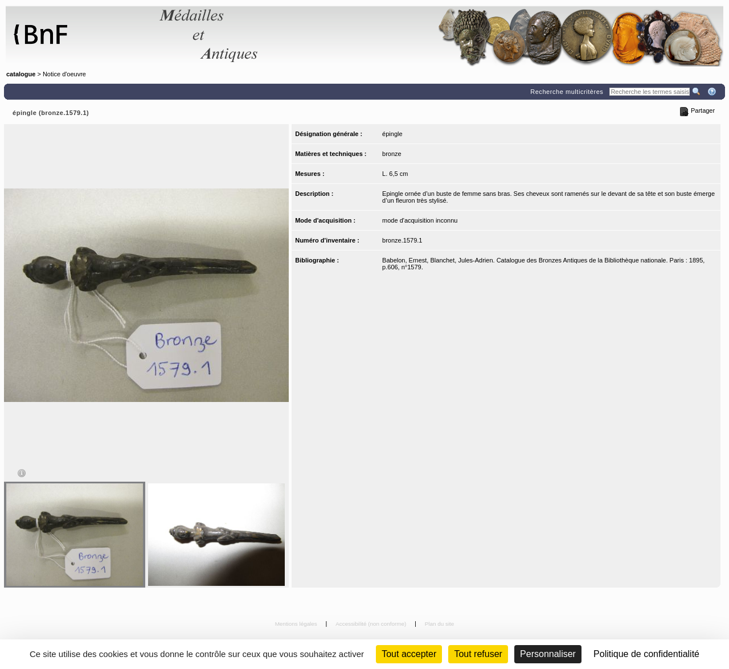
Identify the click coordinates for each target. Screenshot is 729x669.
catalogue (20, 74)
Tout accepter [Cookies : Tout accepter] (409, 654)
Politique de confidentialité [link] (646, 654)
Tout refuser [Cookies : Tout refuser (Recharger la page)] (478, 654)
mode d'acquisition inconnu (419, 220)
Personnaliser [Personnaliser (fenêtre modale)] (548, 654)
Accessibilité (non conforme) (371, 624)
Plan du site (439, 624)
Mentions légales (297, 624)
